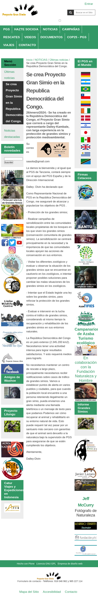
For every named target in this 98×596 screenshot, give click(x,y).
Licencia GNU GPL (46, 563)
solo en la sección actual (78, 20)
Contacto (71, 591)
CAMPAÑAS (71, 29)
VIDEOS (30, 37)
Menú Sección (10, 63)
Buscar (58, 9)
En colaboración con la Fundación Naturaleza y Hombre (86, 367)
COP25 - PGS (77, 37)
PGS (6, 29)
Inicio (29, 59)
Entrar (89, 3)
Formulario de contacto (29, 581)
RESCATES (11, 37)
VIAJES (8, 45)
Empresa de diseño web (70, 563)
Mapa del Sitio (29, 591)
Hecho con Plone (26, 563)
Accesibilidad (52, 591)
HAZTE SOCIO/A (26, 29)
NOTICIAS (50, 29)
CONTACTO (27, 45)
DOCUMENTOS (51, 37)
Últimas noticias (59, 59)
